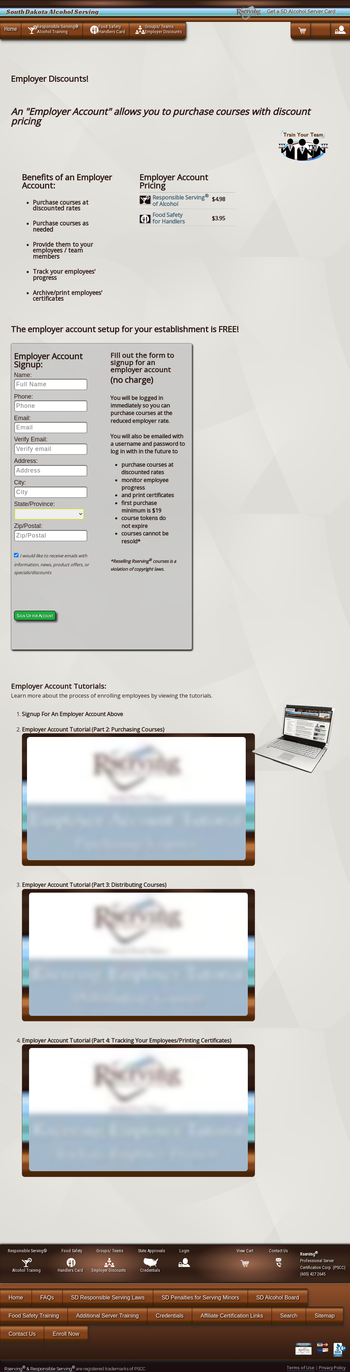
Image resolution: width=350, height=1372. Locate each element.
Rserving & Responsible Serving (39, 1368)
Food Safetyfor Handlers (168, 218)
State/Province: (34, 504)
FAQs (47, 1297)
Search (289, 1316)
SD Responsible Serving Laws (108, 1297)
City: (20, 482)
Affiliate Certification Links (232, 1316)
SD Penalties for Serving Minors (200, 1297)
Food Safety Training (34, 1316)
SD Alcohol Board (277, 1297)
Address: (26, 460)
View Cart (245, 1250)
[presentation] (54, 594)
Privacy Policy (332, 1367)
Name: (23, 375)
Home (10, 28)
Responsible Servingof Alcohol (180, 201)
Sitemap (324, 1316)
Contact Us (22, 1334)
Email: (22, 418)
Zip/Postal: (28, 525)
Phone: (23, 396)
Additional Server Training (107, 1316)
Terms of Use (300, 1367)
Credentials (170, 1316)
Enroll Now (66, 1334)
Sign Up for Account (35, 615)
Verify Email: (31, 439)
